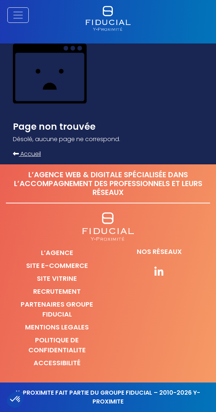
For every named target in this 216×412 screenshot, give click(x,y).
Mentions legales (57, 327)
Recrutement (57, 291)
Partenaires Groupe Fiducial (57, 309)
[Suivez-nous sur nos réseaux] (159, 272)
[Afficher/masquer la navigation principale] (18, 15)
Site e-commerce (57, 265)
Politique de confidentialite (57, 345)
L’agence (57, 252)
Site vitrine (57, 278)
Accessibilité (57, 362)
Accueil (27, 154)
